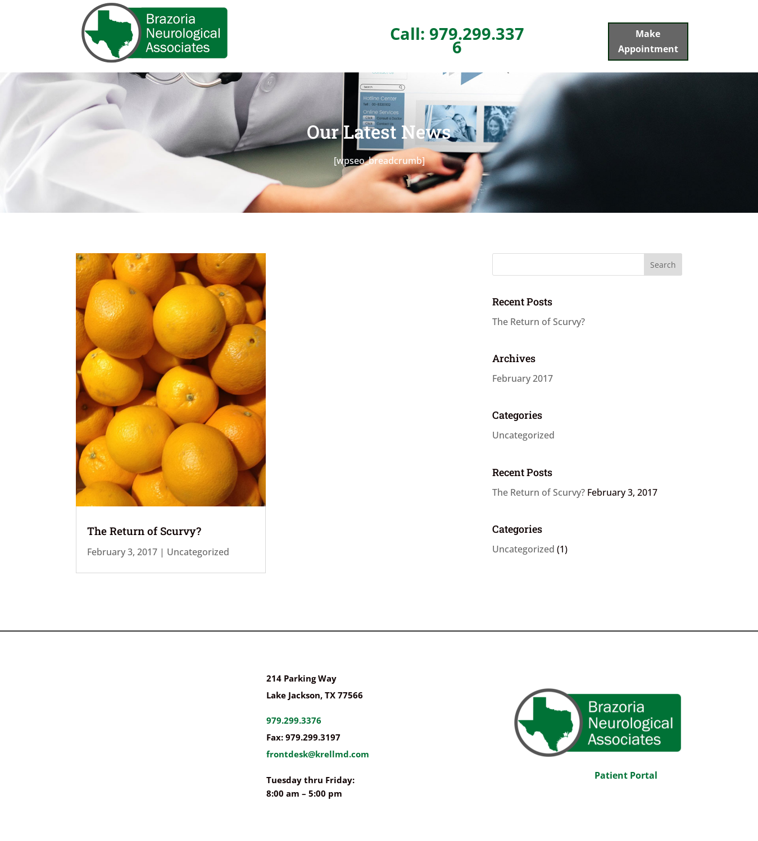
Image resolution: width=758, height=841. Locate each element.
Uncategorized (198, 552)
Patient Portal (625, 775)
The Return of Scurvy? (144, 531)
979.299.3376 (293, 720)
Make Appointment (648, 41)
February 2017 (522, 378)
